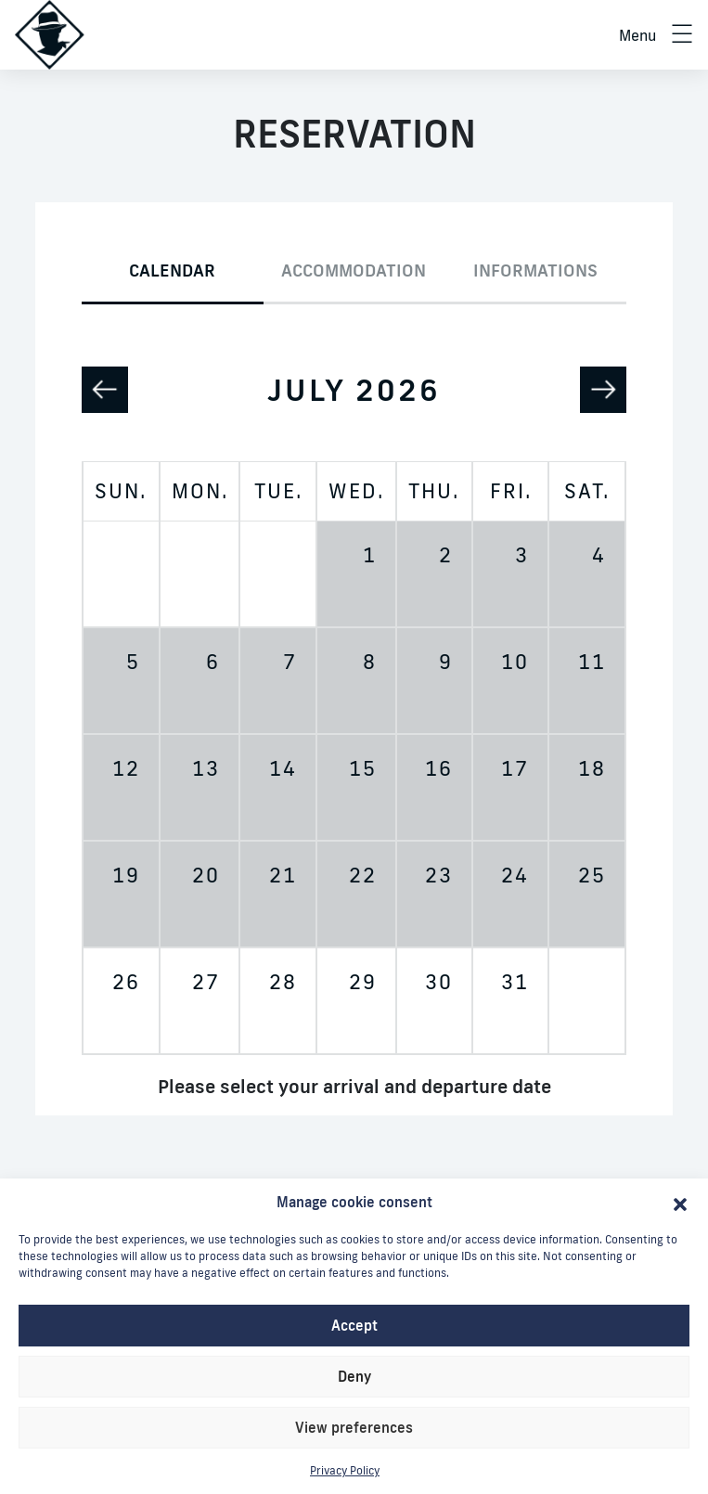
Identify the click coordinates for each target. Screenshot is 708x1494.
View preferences (354, 1427)
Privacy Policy (345, 1470)
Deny (354, 1376)
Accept (354, 1325)
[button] (680, 1202)
